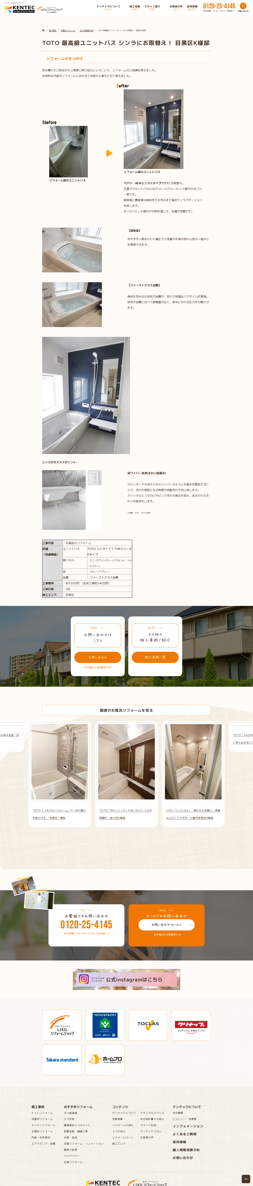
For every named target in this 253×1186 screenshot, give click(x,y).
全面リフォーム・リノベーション (84, 1143)
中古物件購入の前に (152, 1119)
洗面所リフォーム (42, 1119)
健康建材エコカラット (77, 1125)
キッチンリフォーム (44, 1125)
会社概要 (178, 1113)
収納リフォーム (73, 1162)
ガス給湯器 (70, 1113)
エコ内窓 (69, 1119)
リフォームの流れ (123, 1125)
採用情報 (179, 1141)
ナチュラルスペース (152, 1113)
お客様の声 (147, 1137)
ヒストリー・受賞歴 (185, 1119)
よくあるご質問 (185, 1134)
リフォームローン (123, 1137)
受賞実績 (117, 1119)
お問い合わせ (183, 1157)
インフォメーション (188, 1126)
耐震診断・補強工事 (76, 1131)
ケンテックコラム (151, 1131)
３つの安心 (119, 1131)
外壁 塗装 (70, 1137)
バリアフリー (72, 1156)
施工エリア (119, 1143)
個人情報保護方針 (186, 1149)
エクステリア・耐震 (44, 1143)
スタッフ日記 (148, 1125)
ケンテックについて (124, 1113)
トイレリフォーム (42, 1113)
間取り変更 (70, 1149)
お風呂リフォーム (42, 1131)
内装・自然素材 (41, 1137)
